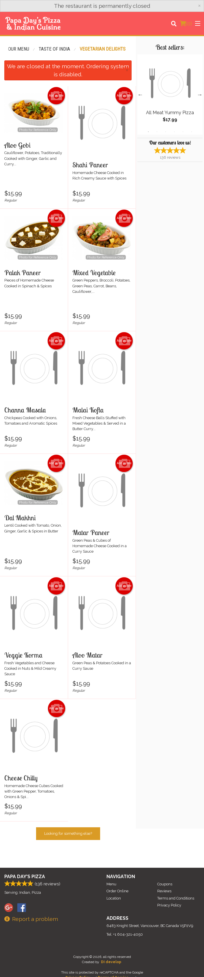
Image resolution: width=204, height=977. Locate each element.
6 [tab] (191, 132)
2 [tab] (157, 132)
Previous (140, 94)
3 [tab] (166, 132)
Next (200, 94)
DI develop (111, 962)
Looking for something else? (68, 833)
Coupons (164, 884)
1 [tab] (148, 132)
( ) (186, 23)
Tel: (124, 934)
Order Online (117, 891)
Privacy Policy (169, 905)
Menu (111, 884)
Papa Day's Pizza (24, 876)
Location (113, 898)
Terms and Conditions (175, 898)
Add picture (56, 95)
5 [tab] (183, 132)
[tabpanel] (170, 94)
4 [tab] (174, 132)
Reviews (164, 891)
